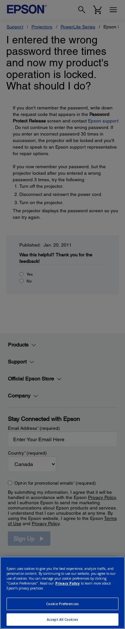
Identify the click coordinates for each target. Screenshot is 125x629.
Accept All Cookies (62, 619)
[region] (62, 592)
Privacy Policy (67, 583)
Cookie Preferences (62, 604)
